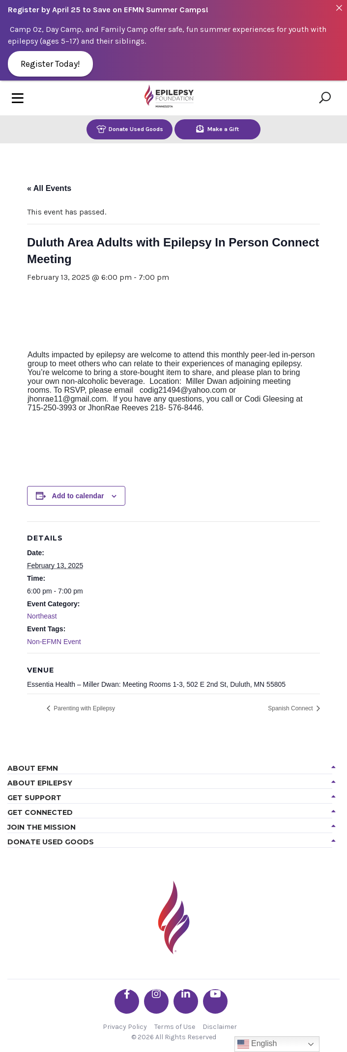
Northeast (42, 616)
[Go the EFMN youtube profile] (215, 1001)
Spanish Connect (291, 708)
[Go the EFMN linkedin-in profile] (186, 1001)
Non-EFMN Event (54, 642)
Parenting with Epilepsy (83, 708)
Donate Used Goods (129, 129)
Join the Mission (41, 827)
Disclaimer (219, 1027)
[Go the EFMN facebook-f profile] (127, 1001)
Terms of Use (174, 1027)
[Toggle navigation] (18, 98)
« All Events (49, 188)
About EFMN (32, 768)
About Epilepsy (39, 783)
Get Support (34, 797)
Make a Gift (217, 129)
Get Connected (40, 812)
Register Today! (50, 63)
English (257, 1044)
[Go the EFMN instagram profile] (156, 1001)
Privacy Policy (125, 1027)
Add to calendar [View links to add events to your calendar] (78, 496)
